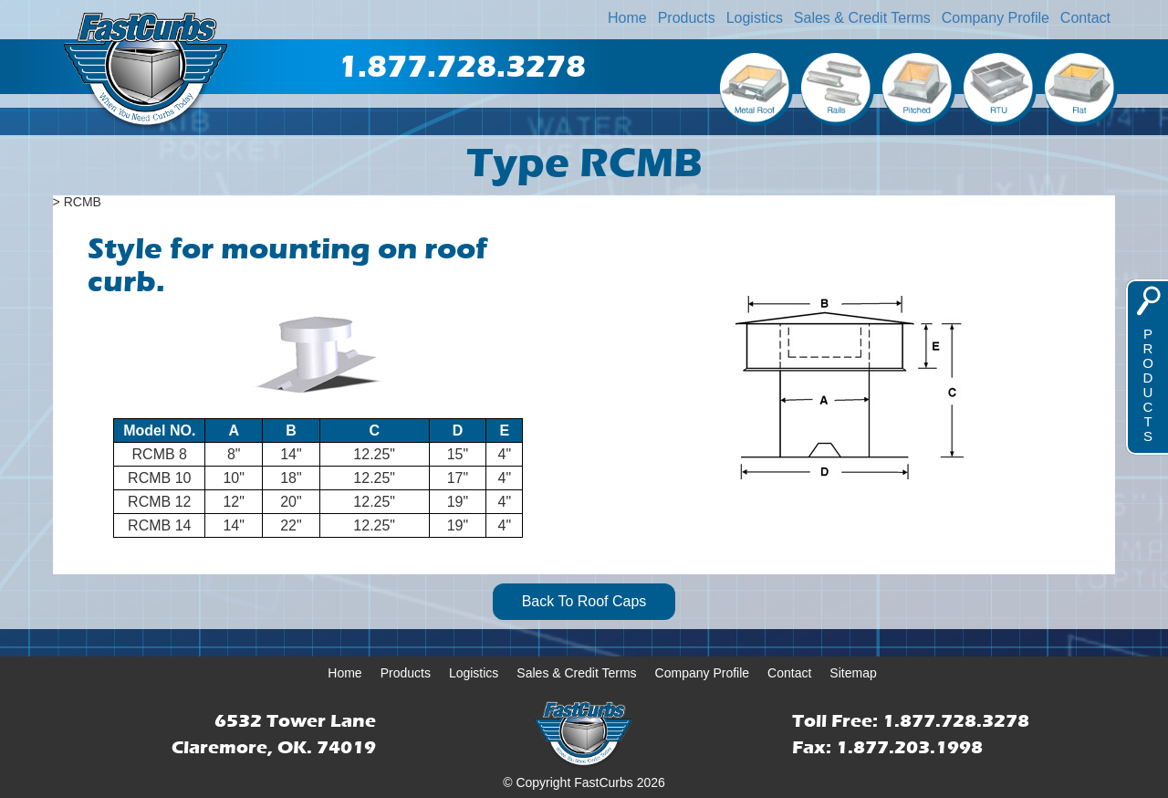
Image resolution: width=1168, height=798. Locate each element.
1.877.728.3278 (955, 720)
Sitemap (852, 673)
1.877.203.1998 (909, 747)
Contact (1085, 18)
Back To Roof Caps (584, 601)
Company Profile (995, 18)
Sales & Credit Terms (862, 18)
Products (686, 18)
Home (627, 18)
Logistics (754, 18)
